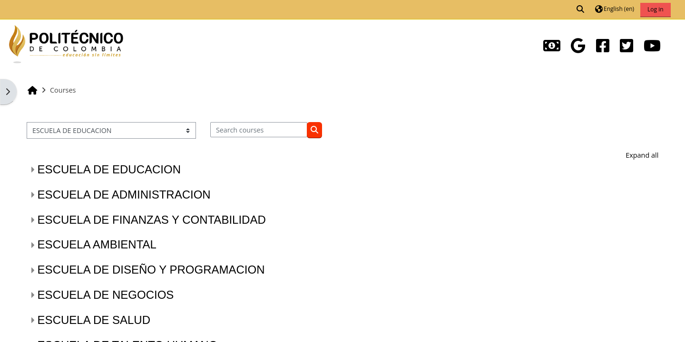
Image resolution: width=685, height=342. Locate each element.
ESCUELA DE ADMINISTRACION (124, 194)
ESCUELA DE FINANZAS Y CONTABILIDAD (152, 219)
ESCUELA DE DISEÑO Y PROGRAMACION (151, 269)
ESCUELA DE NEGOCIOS (106, 294)
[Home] (66, 43)
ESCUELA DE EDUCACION (109, 169)
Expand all (642, 155)
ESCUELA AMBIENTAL (97, 244)
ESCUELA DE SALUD (94, 320)
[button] (580, 9)
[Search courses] (259, 129)
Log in (655, 9)
